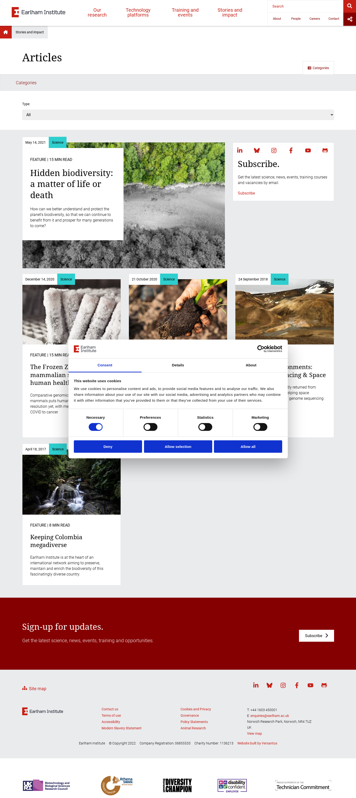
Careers (314, 18)
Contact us (110, 692)
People (296, 18)
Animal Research (193, 711)
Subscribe (246, 176)
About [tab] (251, 365)
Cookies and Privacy (196, 692)
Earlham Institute (6, 32)
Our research (97, 12)
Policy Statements (194, 705)
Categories (318, 68)
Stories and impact (230, 12)
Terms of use (111, 699)
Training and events (185, 12)
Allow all (248, 446)
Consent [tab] (104, 365)
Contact (333, 18)
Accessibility (111, 705)
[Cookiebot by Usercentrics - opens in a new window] (261, 349)
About (277, 18)
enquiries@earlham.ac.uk (269, 699)
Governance (190, 699)
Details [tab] (178, 365)
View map (254, 717)
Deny (108, 446)
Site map (37, 672)
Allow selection (178, 446)
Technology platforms (138, 12)
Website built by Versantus (257, 727)
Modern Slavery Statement (122, 711)
